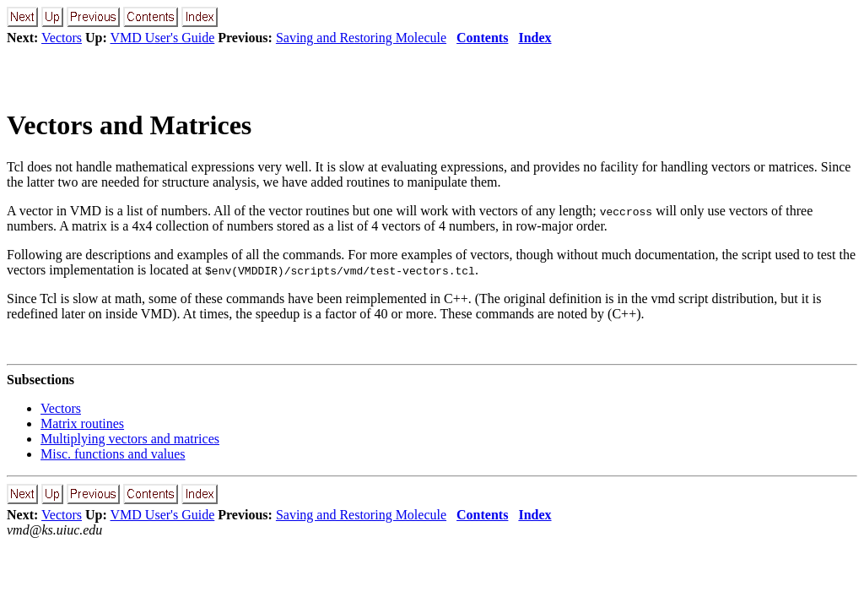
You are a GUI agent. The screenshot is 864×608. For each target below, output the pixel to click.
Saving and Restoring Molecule (361, 37)
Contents (482, 37)
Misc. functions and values (113, 454)
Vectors (61, 37)
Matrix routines (82, 423)
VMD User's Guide (163, 37)
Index (534, 37)
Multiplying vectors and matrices (129, 439)
